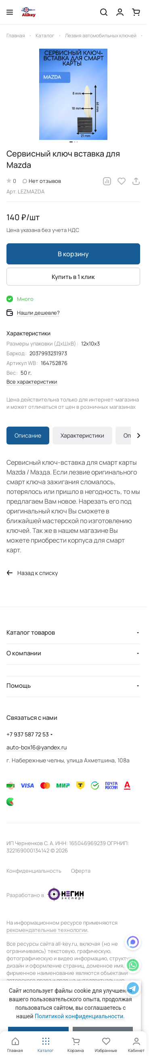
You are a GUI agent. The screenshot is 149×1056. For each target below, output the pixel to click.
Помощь (18, 685)
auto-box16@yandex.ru (36, 747)
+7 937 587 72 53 (27, 734)
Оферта (80, 870)
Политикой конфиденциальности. (80, 1016)
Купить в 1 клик (73, 277)
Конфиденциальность (33, 870)
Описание (28, 435)
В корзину (73, 253)
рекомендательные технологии (46, 930)
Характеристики (82, 435)
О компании (23, 653)
